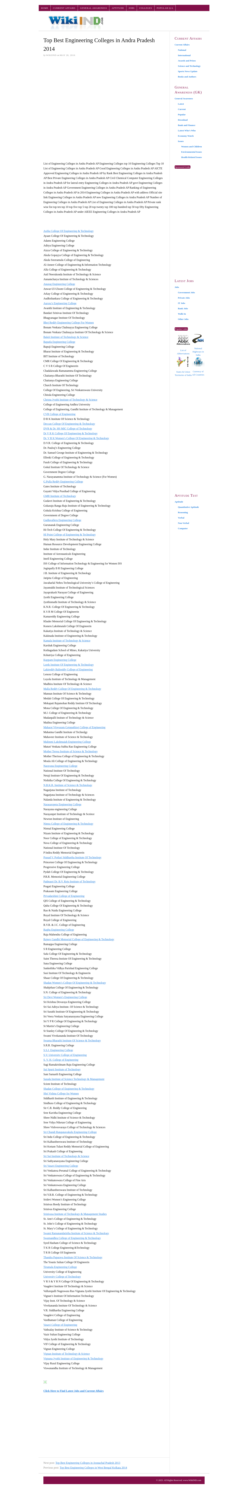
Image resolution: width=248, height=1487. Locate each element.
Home (44, 8)
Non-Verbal (183, 523)
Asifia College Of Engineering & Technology (68, 231)
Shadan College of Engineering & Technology (68, 1088)
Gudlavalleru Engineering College (62, 520)
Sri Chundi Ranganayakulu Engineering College (70, 1132)
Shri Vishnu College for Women (61, 1093)
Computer (183, 528)
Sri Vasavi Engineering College (60, 1165)
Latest (181, 104)
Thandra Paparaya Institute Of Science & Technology (72, 1257)
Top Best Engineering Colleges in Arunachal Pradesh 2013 (87, 1462)
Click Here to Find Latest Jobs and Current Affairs (73, 1390)
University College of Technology (62, 1276)
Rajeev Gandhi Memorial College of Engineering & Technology (78, 939)
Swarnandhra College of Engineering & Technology (72, 1238)
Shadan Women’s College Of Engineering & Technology (74, 982)
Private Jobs (184, 298)
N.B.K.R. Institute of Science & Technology (67, 785)
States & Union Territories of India (183, 366)
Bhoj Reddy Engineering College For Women (68, 322)
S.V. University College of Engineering (65, 1055)
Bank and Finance (186, 125)
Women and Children (191, 146)
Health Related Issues (191, 157)
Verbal (181, 517)
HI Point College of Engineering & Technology (69, 534)
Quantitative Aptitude (188, 507)
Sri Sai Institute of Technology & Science (66, 1156)
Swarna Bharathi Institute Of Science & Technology (72, 1040)
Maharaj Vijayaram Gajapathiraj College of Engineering (74, 727)
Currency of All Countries (198, 366)
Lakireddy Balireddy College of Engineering (68, 669)
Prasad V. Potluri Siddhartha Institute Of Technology (72, 857)
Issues (181, 141)
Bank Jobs (183, 308)
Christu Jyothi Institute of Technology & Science (70, 399)
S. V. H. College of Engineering (60, 1059)
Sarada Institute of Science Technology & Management (73, 1079)
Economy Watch (186, 136)
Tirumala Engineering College (60, 1267)
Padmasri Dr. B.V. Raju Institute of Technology (69, 881)
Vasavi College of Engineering (60, 1324)
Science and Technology (189, 66)
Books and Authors (187, 76)
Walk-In (182, 314)
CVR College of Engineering (59, 414)
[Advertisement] (104, 86)
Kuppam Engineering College (59, 659)
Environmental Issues (191, 152)
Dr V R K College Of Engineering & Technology (70, 433)
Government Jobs (186, 292)
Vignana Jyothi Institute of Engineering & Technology (73, 1358)
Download (183, 120)
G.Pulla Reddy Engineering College (63, 481)
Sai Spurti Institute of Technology (62, 1069)
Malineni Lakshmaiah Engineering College (67, 741)
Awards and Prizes (187, 60)
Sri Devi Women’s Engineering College (65, 997)
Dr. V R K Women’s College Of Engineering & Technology (76, 438)
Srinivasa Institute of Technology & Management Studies (75, 1214)
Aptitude (118, 8)
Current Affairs (64, 8)
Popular (182, 114)
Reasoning (183, 512)
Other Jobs (183, 319)
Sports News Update (187, 71)
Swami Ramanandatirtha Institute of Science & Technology (76, 1233)
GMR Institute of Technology (59, 496)
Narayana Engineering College (60, 765)
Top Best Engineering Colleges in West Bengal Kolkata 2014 (93, 1467)
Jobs (132, 8)
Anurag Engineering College (59, 284)
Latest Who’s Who (187, 130)
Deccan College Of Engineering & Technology (69, 423)
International (184, 55)
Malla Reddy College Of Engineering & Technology (72, 688)
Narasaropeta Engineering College (62, 804)
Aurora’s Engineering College (59, 303)
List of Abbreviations (183, 345)
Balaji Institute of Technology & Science (65, 337)
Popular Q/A (165, 8)
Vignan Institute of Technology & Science (66, 1353)
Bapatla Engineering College (59, 341)
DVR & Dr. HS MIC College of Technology (67, 428)
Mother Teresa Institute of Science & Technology (70, 751)
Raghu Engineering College (58, 929)
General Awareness (93, 8)
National (182, 50)
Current (182, 109)
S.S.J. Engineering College (58, 1050)
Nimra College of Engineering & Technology (68, 823)
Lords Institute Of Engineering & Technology (68, 664)
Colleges (145, 8)
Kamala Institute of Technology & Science (66, 640)
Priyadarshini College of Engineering (64, 896)
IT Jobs (181, 303)
